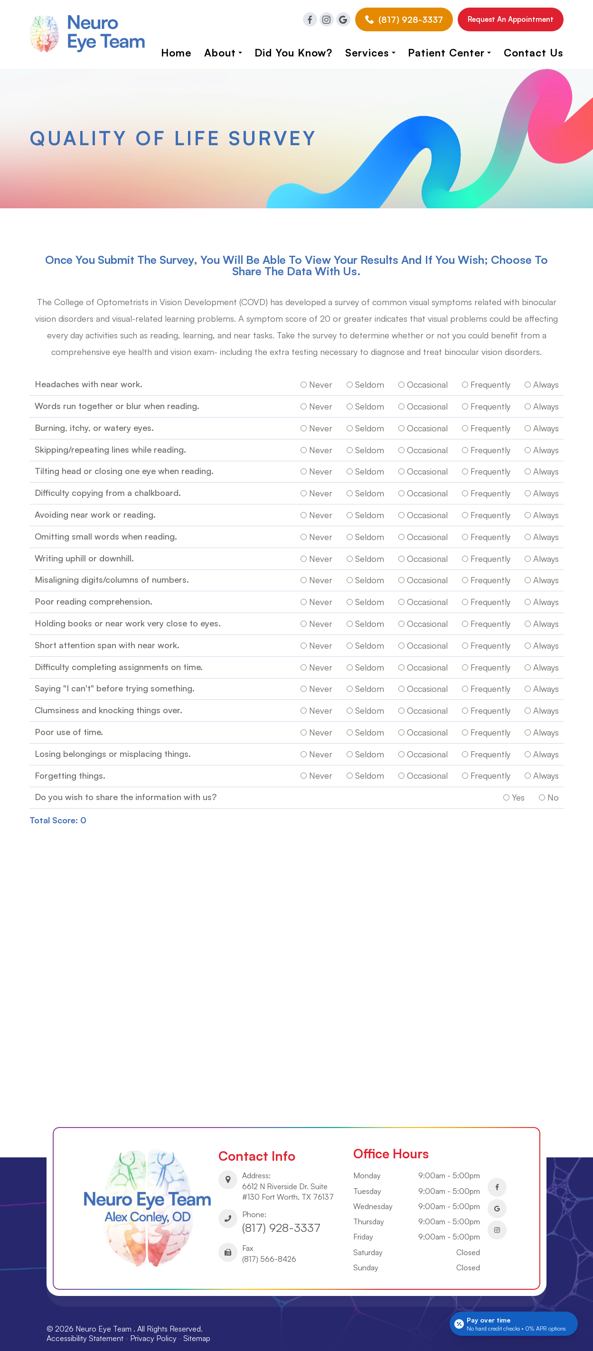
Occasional (423, 386)
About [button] (223, 52)
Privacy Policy (156, 1329)
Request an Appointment (511, 19)
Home (176, 52)
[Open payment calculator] (514, 1323)
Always (542, 386)
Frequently (486, 386)
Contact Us (534, 52)
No (549, 792)
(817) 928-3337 (283, 1219)
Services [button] (370, 52)
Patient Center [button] (449, 52)
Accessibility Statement (87, 1329)
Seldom (365, 386)
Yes (514, 792)
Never (316, 386)
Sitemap (199, 1329)
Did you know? (293, 52)
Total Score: (53, 814)
